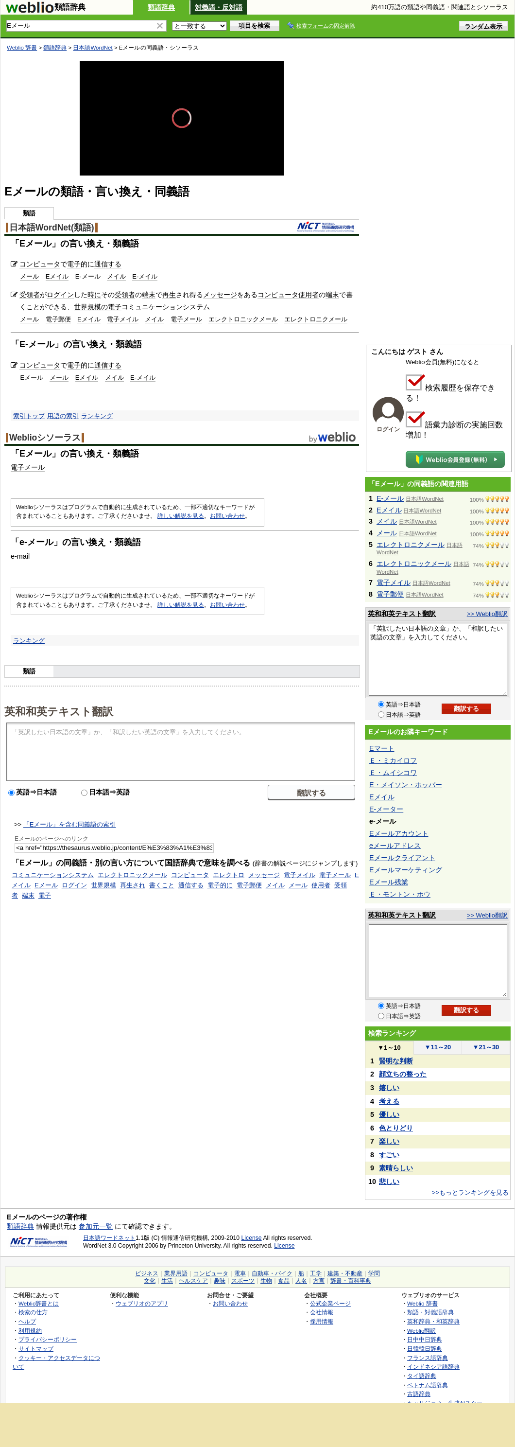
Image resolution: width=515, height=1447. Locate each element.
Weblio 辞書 (22, 48)
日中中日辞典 (424, 1339)
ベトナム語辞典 (427, 1385)
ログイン (60, 295)
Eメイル (57, 276)
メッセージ (220, 295)
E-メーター (386, 809)
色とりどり (396, 1128)
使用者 (320, 885)
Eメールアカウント (399, 833)
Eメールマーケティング (405, 870)
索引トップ (29, 416)
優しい (389, 1114)
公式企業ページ (330, 1303)
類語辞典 (161, 7)
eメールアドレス (395, 845)
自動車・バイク (272, 1273)
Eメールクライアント (402, 858)
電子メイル (122, 319)
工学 (316, 1273)
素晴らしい (396, 1168)
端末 (148, 295)
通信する (107, 264)
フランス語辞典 (427, 1358)
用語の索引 (63, 416)
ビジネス (146, 1273)
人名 (301, 1281)
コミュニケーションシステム (53, 875)
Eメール (46, 885)
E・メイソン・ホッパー (405, 785)
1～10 (389, 1047)
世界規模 (103, 885)
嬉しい (389, 1088)
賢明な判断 (396, 1061)
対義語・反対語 (218, 7)
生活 (167, 1281)
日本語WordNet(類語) (51, 227)
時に (94, 295)
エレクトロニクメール (315, 319)
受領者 (29, 295)
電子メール (186, 319)
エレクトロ (228, 875)
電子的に (220, 885)
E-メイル (144, 276)
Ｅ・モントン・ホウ (399, 894)
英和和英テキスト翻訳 (58, 711)
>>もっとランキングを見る (470, 1192)
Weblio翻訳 (421, 1330)
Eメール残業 (388, 882)
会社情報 (321, 1312)
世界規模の (91, 307)
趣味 (219, 1281)
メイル (116, 276)
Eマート (382, 748)
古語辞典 (418, 1394)
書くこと (161, 885)
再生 (169, 295)
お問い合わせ (227, 516)
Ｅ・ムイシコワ (393, 772)
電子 (74, 264)
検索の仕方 (33, 1312)
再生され (132, 885)
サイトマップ (35, 1348)
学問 (374, 1273)
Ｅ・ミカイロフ (393, 760)
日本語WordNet (92, 48)
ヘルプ (27, 1321)
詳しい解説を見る (180, 516)
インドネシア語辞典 (433, 1366)
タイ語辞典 (421, 1376)
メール (29, 276)
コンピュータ (39, 264)
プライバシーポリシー (47, 1339)
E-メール (390, 498)
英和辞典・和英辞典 (433, 1321)
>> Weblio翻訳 (487, 614)
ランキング (97, 416)
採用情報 (321, 1321)
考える (389, 1101)
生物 (266, 1281)
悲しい (389, 1181)
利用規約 (30, 1330)
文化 (149, 1281)
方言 (319, 1281)
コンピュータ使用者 (288, 295)
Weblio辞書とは (38, 1303)
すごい (389, 1155)
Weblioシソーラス (45, 437)
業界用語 (176, 1273)
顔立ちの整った (403, 1074)
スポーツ (243, 1281)
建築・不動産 (344, 1273)
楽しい (389, 1141)
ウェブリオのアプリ (142, 1303)
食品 (284, 1281)
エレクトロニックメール (243, 319)
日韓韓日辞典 (424, 1348)
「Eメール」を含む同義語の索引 (69, 824)
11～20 (438, 1047)
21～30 (486, 1047)
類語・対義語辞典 (430, 1312)
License (251, 1238)
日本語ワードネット (109, 1238)
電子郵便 (58, 319)
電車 (240, 1273)
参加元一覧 (96, 1226)
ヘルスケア (193, 1281)
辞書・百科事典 (350, 1281)
